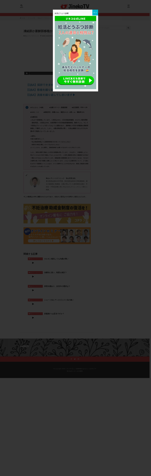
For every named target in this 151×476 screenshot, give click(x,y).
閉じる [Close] (95, 12)
